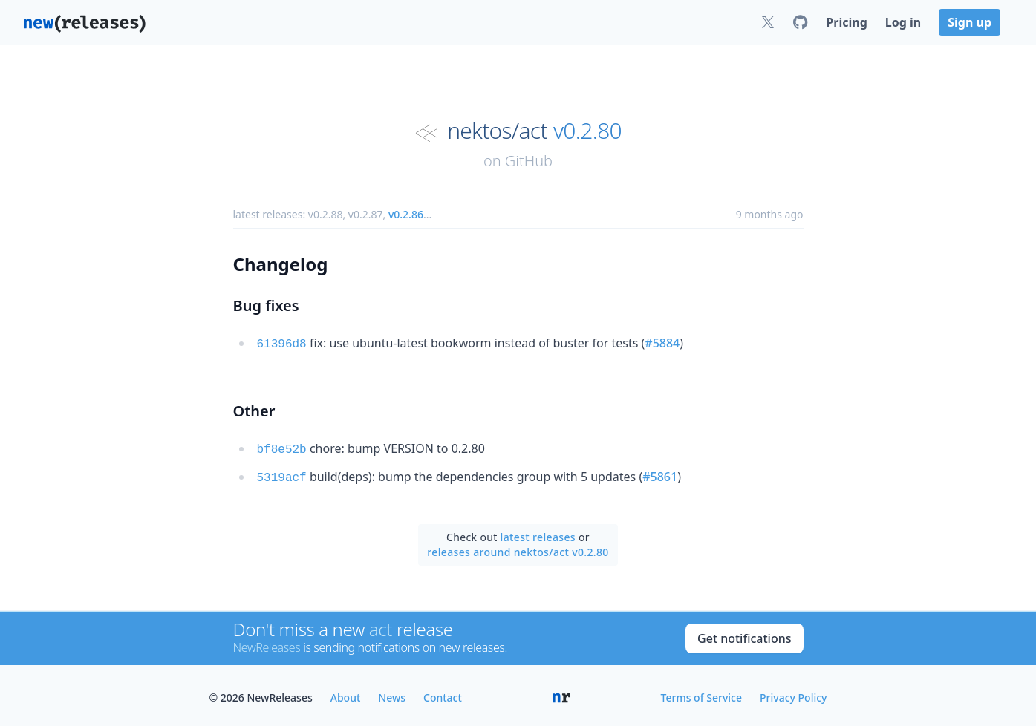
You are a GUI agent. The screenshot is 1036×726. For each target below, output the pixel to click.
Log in (903, 22)
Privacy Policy (793, 693)
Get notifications (744, 634)
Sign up (969, 22)
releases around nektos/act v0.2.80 (517, 547)
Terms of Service (701, 693)
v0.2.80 (587, 131)
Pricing (846, 22)
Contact (442, 693)
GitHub (529, 161)
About (345, 693)
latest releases (538, 533)
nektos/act (497, 131)
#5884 (662, 343)
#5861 (659, 473)
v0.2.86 (405, 214)
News (391, 693)
